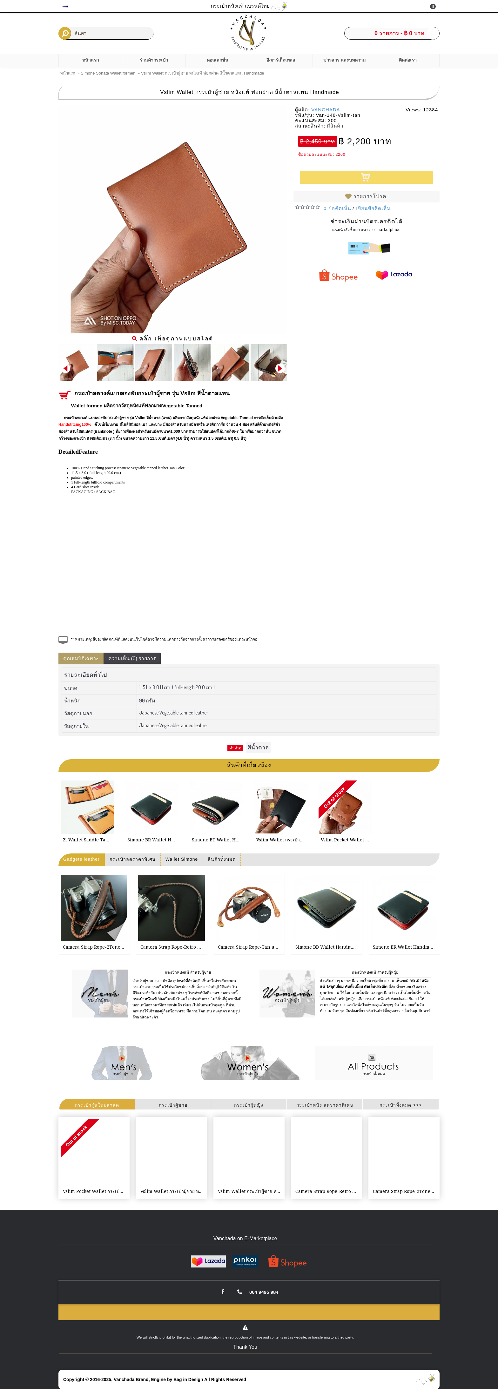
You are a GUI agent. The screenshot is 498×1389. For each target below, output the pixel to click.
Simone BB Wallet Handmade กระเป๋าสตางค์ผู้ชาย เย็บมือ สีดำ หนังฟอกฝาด (327, 947)
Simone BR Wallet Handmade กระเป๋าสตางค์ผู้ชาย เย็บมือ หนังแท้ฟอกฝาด (153, 839)
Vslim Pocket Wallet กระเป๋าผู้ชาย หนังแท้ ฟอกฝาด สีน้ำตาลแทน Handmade (346, 839)
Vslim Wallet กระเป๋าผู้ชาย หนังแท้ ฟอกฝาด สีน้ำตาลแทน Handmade (172, 1191)
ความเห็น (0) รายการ (132, 658)
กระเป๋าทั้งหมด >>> (400, 1105)
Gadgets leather (81, 859)
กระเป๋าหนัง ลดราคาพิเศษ (324, 1105)
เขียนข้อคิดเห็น (373, 208)
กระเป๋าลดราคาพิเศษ (133, 859)
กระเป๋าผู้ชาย (173, 1105)
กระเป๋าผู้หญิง (248, 1105)
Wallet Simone (181, 859)
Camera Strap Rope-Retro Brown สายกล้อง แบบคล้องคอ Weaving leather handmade (172, 947)
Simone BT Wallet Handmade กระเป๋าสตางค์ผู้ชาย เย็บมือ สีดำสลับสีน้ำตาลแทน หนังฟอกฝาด (217, 839)
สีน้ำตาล (258, 747)
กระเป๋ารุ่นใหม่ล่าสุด (97, 1105)
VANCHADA (325, 109)
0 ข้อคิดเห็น (337, 208)
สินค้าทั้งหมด (222, 859)
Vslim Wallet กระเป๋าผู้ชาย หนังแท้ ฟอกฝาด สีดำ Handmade (282, 839)
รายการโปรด (369, 196)
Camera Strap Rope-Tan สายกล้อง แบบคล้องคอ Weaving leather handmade (250, 947)
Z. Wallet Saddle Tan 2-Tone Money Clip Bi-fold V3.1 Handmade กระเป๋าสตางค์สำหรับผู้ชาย (88, 839)
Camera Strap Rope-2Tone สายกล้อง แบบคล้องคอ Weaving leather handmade (95, 947)
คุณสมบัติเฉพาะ (81, 658)
